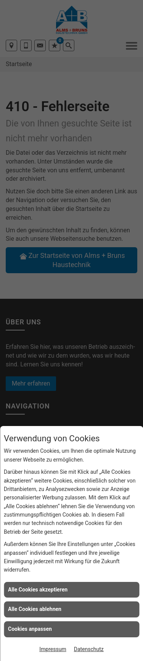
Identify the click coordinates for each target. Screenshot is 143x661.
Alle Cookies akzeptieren (37, 589)
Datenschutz (89, 649)
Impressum (52, 649)
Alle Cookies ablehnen (34, 609)
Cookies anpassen (30, 629)
